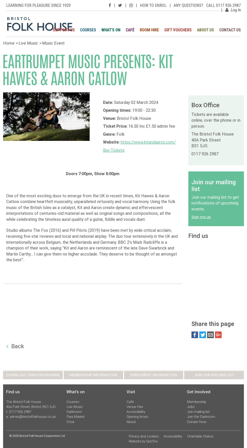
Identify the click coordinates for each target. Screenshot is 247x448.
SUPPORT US (64, 29)
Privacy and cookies (144, 436)
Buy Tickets (114, 150)
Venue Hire (135, 407)
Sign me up (201, 217)
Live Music (28, 43)
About (131, 422)
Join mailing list (198, 412)
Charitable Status (200, 436)
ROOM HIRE (149, 29)
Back (15, 346)
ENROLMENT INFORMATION (153, 375)
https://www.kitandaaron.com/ (148, 142)
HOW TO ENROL (153, 5)
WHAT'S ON (110, 29)
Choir (70, 422)
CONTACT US (230, 29)
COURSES (88, 29)
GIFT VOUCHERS (178, 29)
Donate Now (197, 422)
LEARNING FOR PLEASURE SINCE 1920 (38, 5)
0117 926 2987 (20, 412)
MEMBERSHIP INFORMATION (93, 375)
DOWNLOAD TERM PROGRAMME (33, 375)
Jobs (191, 407)
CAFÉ (130, 29)
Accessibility (136, 412)
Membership (196, 402)
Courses (72, 402)
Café (130, 402)
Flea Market (75, 417)
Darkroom (74, 412)
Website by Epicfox (143, 441)
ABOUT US (205, 29)
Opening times (137, 417)
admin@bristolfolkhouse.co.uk (33, 417)
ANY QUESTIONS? (188, 5)
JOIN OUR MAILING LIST (214, 375)
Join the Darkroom (201, 417)
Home (8, 43)
